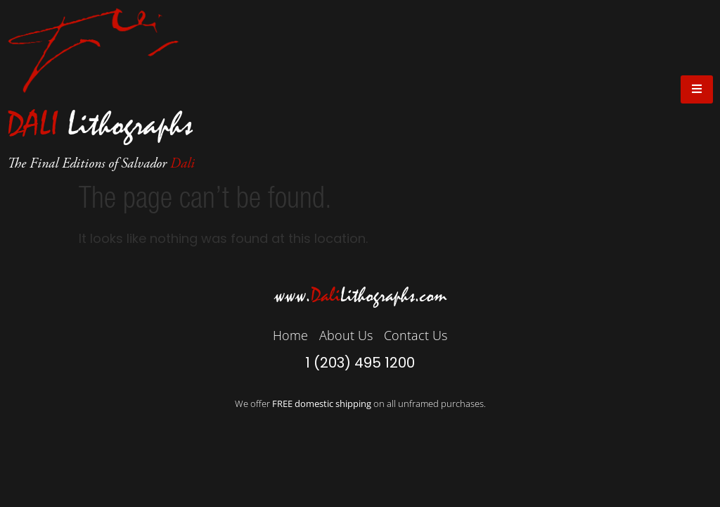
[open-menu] (697, 89)
